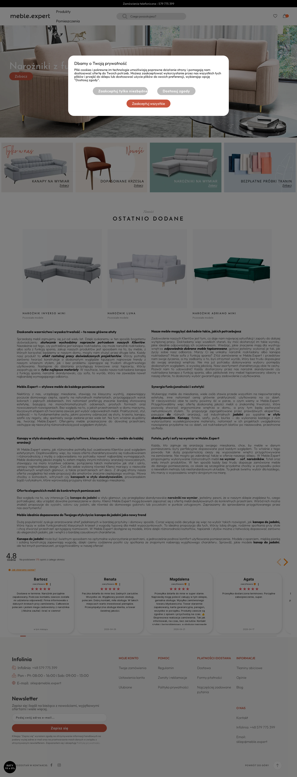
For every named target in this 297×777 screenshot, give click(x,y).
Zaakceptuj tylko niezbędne (122, 91)
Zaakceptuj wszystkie (148, 103)
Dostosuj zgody (176, 91)
